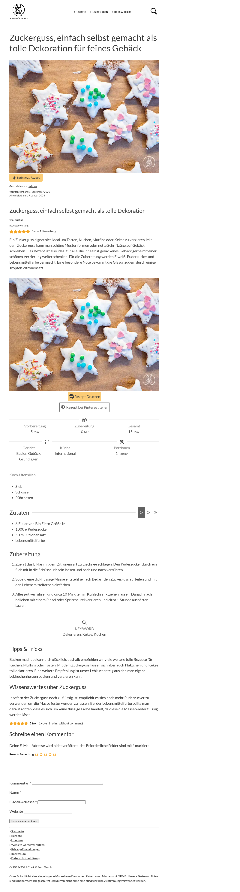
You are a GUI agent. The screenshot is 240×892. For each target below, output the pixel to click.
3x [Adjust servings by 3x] (155, 512)
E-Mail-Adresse (23, 806)
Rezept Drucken (84, 396)
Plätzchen (133, 665)
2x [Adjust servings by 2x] (148, 512)
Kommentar (20, 787)
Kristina (32, 186)
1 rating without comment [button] (65, 723)
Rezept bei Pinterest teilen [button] (84, 407)
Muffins (29, 665)
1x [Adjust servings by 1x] (141, 512)
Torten (50, 665)
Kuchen (15, 665)
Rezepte (16, 840)
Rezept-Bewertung (21, 754)
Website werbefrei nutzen (28, 849)
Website (16, 815)
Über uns (17, 844)
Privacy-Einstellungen (25, 853)
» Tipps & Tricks (121, 11)
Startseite (17, 835)
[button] (11, 231)
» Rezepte (80, 11)
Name (15, 797)
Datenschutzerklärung (25, 862)
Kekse (153, 665)
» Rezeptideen (99, 11)
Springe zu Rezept (26, 177)
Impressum (18, 858)
